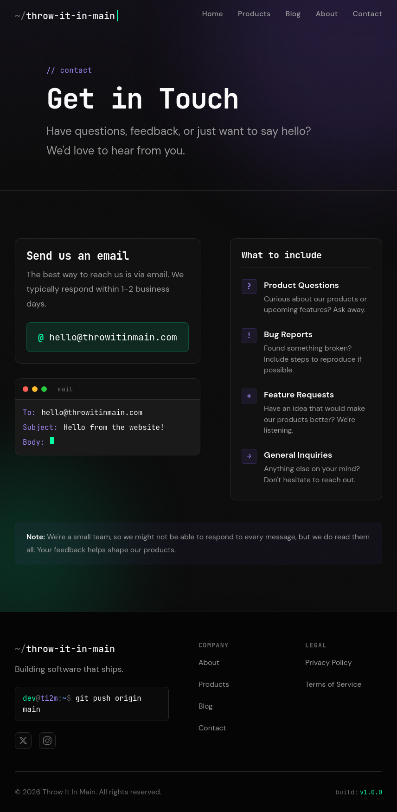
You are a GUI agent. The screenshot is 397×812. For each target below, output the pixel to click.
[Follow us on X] (23, 740)
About (327, 14)
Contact (368, 14)
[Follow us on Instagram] (47, 740)
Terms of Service (333, 684)
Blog (293, 14)
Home (212, 14)
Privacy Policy (328, 662)
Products (254, 14)
